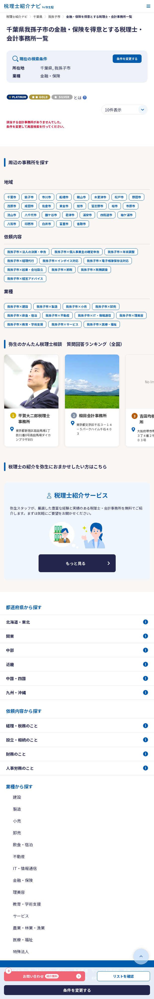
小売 (17, 821)
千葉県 (37, 16)
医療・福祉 (23, 940)
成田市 (29, 206)
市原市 (130, 206)
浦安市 (87, 215)
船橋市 (63, 197)
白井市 (46, 224)
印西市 (29, 224)
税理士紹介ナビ (16, 16)
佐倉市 (46, 206)
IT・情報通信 (25, 868)
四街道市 (106, 215)
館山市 (81, 197)
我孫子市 (54, 16)
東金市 (63, 206)
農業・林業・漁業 (29, 928)
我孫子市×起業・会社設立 (25, 269)
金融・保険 (23, 880)
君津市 (69, 215)
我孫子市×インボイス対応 (60, 260)
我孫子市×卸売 (105, 306)
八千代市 (31, 215)
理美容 (19, 892)
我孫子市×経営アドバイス (25, 278)
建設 (17, 797)
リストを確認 (123, 976)
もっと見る (76, 563)
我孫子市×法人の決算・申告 (26, 252)
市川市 (46, 197)
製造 (17, 809)
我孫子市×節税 (61, 269)
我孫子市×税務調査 (94, 269)
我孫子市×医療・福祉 (102, 324)
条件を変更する (127, 58)
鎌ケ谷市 (51, 215)
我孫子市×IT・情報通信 (94, 315)
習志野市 (97, 206)
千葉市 (11, 197)
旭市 (80, 206)
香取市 (81, 224)
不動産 (19, 856)
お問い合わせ (32, 975)
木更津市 (100, 197)
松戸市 (119, 197)
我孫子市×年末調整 (121, 252)
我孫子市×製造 (47, 306)
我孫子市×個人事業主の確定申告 (76, 252)
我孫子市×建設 (17, 306)
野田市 (136, 197)
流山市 (11, 215)
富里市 (63, 224)
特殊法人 (21, 951)
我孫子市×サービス (64, 324)
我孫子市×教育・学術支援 (25, 324)
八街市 (11, 224)
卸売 (17, 833)
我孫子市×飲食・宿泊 (22, 315)
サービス (21, 916)
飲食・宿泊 (23, 844)
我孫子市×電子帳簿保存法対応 (108, 260)
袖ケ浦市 (127, 215)
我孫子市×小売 (76, 306)
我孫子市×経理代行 (20, 260)
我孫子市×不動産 (57, 315)
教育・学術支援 (27, 904)
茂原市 (11, 206)
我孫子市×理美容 (131, 315)
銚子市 (29, 197)
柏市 (115, 206)
